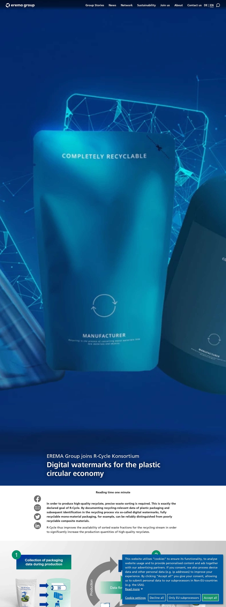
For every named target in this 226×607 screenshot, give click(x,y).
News (112, 5)
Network (127, 5)
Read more (132, 589)
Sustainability (146, 5)
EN (212, 5)
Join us (165, 5)
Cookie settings (135, 597)
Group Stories (94, 5)
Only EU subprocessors (184, 597)
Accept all (210, 597)
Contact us (194, 5)
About (178, 5)
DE (206, 5)
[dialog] (172, 579)
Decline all (157, 597)
